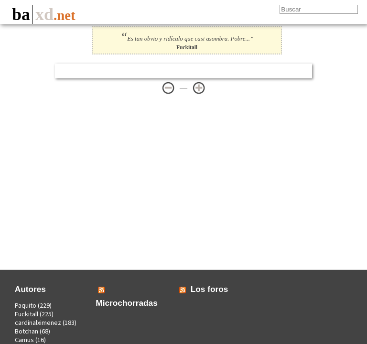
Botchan (26, 331)
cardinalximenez (38, 322)
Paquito (25, 305)
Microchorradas (127, 303)
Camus (24, 339)
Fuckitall (26, 314)
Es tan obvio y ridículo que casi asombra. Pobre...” (186, 38)
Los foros (209, 289)
